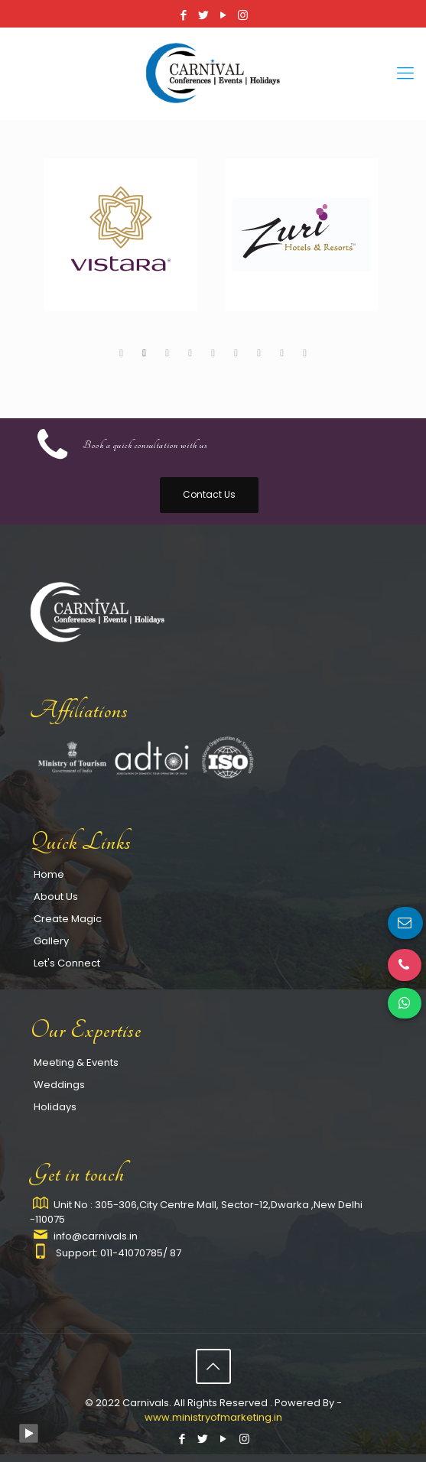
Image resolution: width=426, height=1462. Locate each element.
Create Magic (68, 918)
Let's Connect (67, 963)
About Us (56, 896)
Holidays (55, 1107)
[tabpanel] (123, 248)
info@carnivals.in (96, 1236)
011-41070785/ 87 (140, 1253)
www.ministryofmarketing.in (213, 1417)
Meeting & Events (76, 1062)
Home (49, 874)
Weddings (59, 1084)
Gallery (51, 941)
